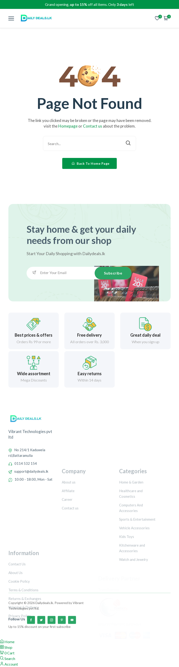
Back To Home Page (91, 163)
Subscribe (113, 273)
